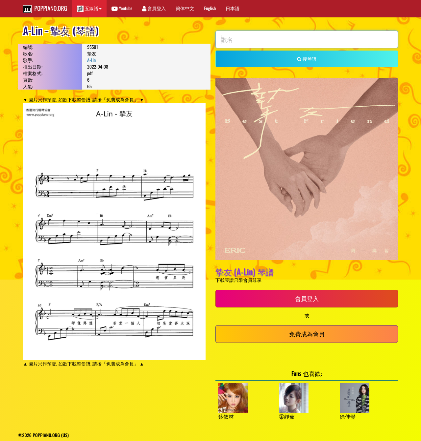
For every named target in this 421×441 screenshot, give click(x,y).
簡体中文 (185, 8)
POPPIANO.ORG (45, 8)
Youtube (121, 8)
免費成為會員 (307, 333)
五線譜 (89, 8)
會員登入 (154, 8)
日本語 (232, 8)
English (210, 8)
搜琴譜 (306, 58)
